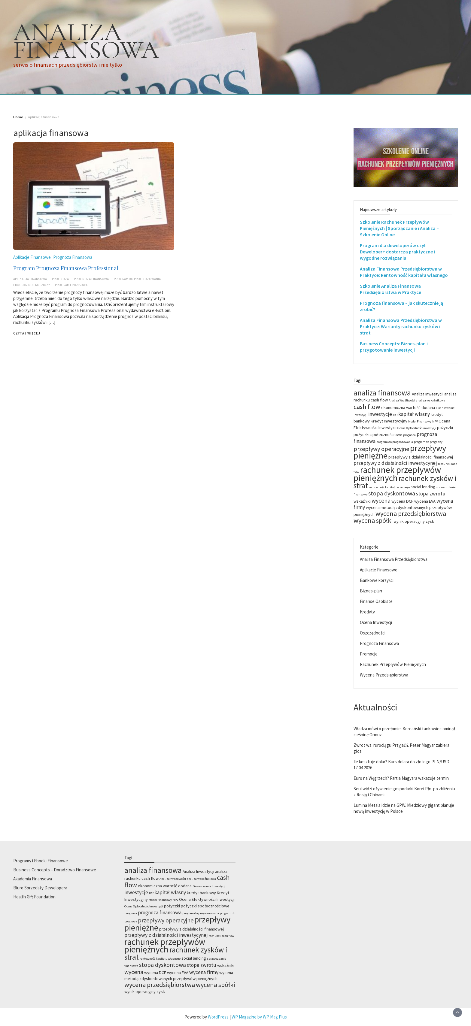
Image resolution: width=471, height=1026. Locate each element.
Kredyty (367, 612)
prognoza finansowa (91, 279)
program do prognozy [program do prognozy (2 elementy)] (428, 442)
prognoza (60, 279)
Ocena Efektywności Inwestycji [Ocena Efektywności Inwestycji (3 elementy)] (207, 899)
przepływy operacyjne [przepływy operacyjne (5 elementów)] (381, 448)
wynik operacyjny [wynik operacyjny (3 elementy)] (409, 521)
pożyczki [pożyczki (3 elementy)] (445, 427)
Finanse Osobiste (376, 601)
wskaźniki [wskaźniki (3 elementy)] (362, 501)
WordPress (218, 1017)
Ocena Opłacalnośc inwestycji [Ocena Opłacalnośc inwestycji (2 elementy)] (416, 428)
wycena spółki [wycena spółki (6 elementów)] (373, 520)
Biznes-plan (371, 591)
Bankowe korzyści (377, 580)
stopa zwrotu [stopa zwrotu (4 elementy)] (430, 493)
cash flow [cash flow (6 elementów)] (367, 406)
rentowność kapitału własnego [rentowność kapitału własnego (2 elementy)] (389, 487)
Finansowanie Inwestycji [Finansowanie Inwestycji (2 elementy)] (209, 886)
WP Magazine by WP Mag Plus (259, 1017)
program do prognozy (31, 285)
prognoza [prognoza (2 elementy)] (409, 435)
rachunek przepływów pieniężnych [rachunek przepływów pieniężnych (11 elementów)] (397, 473)
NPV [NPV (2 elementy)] (435, 421)
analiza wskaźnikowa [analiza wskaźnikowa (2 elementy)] (430, 400)
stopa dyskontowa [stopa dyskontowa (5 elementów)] (391, 493)
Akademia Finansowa (32, 879)
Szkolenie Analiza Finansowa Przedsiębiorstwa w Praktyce (390, 289)
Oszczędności (372, 633)
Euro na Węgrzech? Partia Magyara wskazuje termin (401, 778)
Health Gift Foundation (34, 897)
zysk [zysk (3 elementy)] (430, 521)
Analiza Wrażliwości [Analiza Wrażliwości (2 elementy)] (402, 400)
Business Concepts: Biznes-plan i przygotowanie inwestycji (394, 346)
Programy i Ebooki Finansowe (40, 861)
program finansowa (71, 285)
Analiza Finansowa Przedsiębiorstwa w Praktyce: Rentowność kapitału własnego (404, 272)
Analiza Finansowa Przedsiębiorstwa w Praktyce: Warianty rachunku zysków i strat (401, 326)
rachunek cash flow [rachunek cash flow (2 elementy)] (221, 936)
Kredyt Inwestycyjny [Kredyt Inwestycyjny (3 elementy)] (389, 421)
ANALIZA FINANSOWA (86, 41)
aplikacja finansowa (30, 279)
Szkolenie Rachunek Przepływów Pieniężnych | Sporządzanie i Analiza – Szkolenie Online (399, 228)
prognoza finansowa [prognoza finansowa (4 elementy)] (159, 912)
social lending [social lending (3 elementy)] (423, 486)
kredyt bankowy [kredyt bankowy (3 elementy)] (201, 892)
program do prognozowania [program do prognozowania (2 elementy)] (394, 442)
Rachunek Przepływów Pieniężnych (393, 664)
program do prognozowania (137, 279)
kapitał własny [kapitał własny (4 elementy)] (414, 414)
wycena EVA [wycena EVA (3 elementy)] (425, 501)
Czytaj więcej (26, 333)
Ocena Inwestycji (376, 622)
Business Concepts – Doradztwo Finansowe (54, 870)
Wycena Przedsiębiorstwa (384, 675)
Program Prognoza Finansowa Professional (65, 268)
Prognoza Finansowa (72, 257)
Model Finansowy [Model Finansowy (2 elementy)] (419, 421)
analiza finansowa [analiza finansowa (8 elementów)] (382, 393)
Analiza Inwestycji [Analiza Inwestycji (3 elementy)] (427, 394)
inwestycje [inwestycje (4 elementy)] (380, 414)
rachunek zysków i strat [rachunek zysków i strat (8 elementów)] (405, 482)
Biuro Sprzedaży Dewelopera (40, 888)
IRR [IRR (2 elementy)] (395, 415)
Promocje (369, 654)
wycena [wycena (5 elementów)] (381, 500)
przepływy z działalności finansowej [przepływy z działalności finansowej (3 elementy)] (420, 457)
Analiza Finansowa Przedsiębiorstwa (393, 559)
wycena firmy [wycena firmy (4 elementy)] (203, 972)
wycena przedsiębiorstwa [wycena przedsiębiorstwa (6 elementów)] (410, 513)
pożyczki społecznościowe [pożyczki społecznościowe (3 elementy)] (378, 434)
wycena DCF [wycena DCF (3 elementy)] (402, 501)
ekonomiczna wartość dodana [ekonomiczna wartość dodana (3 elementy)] (408, 407)
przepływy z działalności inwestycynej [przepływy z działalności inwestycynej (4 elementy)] (395, 463)
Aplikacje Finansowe (32, 257)
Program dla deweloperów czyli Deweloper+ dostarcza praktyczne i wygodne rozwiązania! (397, 251)
